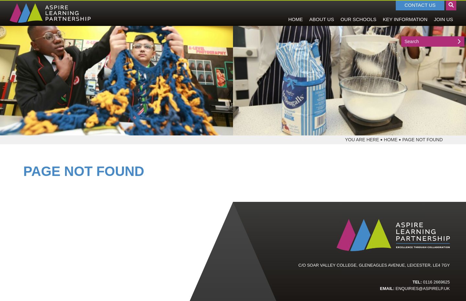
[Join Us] (443, 13)
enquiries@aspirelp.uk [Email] (422, 288)
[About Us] (321, 13)
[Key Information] (405, 13)
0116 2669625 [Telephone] (436, 282)
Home (390, 139)
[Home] (50, 13)
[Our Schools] (358, 13)
